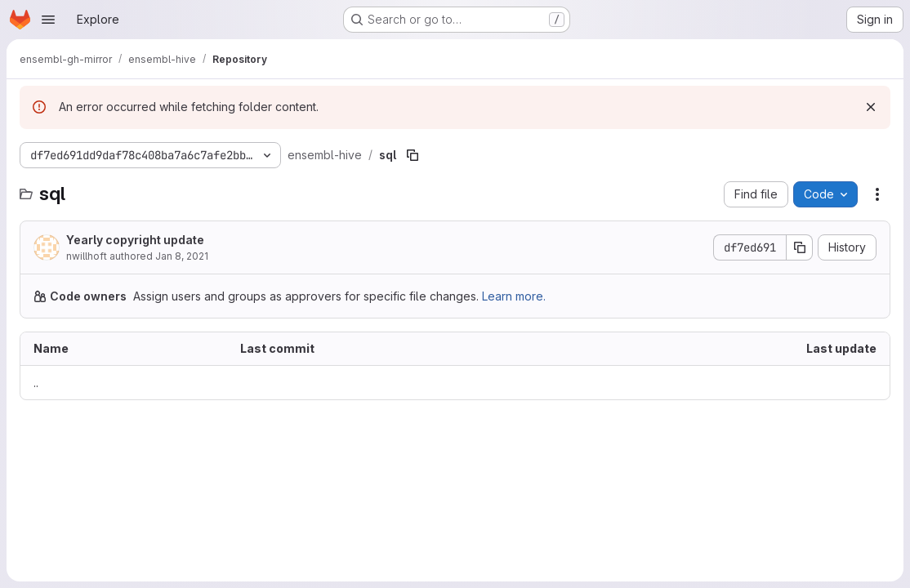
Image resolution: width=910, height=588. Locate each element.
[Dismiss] (871, 107)
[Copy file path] (412, 155)
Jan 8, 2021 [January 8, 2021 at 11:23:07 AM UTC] (181, 256)
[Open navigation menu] (48, 20)
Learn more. (514, 296)
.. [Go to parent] (35, 383)
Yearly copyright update (135, 240)
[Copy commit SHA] (800, 247)
